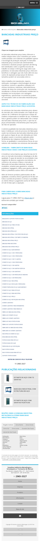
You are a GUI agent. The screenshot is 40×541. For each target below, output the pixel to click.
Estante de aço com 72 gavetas (11, 259)
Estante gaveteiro (7, 302)
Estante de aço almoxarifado (11, 250)
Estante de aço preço (8, 296)
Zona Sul (6, 428)
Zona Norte (19, 425)
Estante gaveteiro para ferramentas (13, 306)
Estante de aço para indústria (11, 293)
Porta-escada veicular (9, 343)
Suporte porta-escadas (9, 355)
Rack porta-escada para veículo (11, 352)
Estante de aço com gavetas (10, 265)
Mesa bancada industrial (9, 337)
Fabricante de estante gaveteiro (12, 330)
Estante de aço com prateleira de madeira (15, 274)
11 (20, 7)
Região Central (8, 425)
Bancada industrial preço (10, 240)
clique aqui (28, 198)
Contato (20, 504)
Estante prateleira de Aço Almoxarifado (14, 287)
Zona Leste (15, 428)
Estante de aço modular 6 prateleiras (13, 284)
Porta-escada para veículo (10, 340)
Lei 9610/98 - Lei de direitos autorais (11, 459)
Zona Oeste (29, 425)
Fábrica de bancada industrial (11, 312)
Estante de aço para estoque (11, 290)
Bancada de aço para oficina (11, 225)
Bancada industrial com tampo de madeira (15, 237)
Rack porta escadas (8, 349)
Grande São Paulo (28, 428)
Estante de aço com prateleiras (11, 278)
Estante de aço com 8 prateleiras (12, 262)
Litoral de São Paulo (9, 432)
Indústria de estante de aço (10, 334)
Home (20, 481)
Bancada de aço (7, 222)
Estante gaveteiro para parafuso (12, 309)
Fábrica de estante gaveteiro (11, 318)
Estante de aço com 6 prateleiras (12, 256)
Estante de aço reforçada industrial (13, 299)
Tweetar (4, 208)
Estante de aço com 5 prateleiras (12, 253)
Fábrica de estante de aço (10, 315)
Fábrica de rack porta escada (11, 321)
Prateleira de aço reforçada (11, 346)
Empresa (20, 487)
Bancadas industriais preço (10, 246)
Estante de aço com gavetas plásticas (13, 268)
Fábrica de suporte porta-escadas (12, 324)
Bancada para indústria (9, 243)
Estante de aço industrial (10, 281)
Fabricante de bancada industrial (12, 327)
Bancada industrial (8, 228)
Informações (8, 214)
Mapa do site (20, 509)
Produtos (20, 492)
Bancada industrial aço (9, 231)
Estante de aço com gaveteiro (11, 271)
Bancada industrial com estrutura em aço (15, 234)
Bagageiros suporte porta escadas (13, 218)
